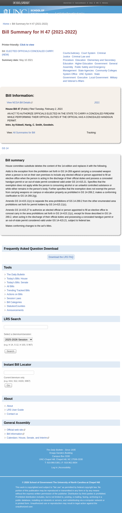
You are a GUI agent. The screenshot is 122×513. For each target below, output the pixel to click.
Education (80, 60)
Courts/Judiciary (71, 53)
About (10, 406)
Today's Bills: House (17, 278)
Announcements (15, 310)
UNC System (85, 74)
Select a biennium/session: (18, 334)
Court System (88, 53)
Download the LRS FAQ (61, 257)
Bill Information (15, 434)
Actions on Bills (14, 294)
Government (101, 63)
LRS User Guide (15, 409)
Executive (82, 77)
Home (6, 23)
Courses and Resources (80, 2)
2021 (97, 102)
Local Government (98, 77)
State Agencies (86, 70)
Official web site (16, 429)
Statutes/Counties (16, 306)
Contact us (12, 414)
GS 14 (5, 148)
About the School (67, 2)
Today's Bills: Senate (17, 282)
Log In (54, 467)
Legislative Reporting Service (69, 13)
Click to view (27, 44)
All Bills (10, 286)
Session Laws (14, 298)
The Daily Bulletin (16, 274)
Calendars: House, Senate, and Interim (28, 437)
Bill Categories (14, 302)
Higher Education (84, 63)
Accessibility (64, 467)
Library (91, 2)
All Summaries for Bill (24, 132)
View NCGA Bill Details (20, 102)
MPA (97, 2)
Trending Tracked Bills (18, 290)
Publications (105, 2)
